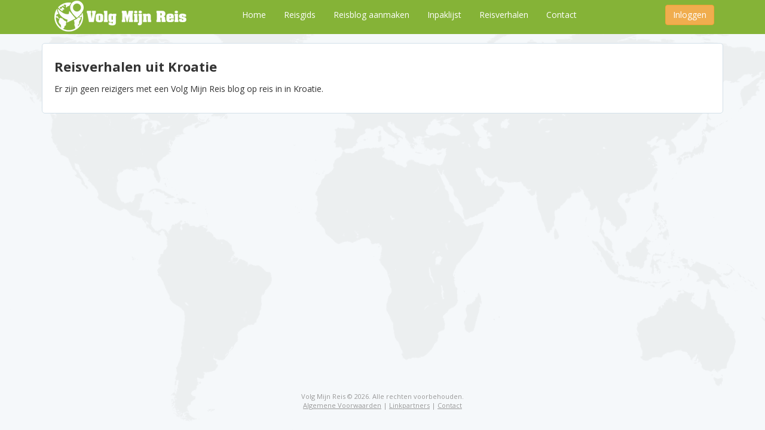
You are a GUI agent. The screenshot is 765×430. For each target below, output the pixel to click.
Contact (561, 14)
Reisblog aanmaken (371, 14)
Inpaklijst (444, 14)
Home (254, 14)
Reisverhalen (503, 14)
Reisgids (300, 14)
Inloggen (689, 14)
